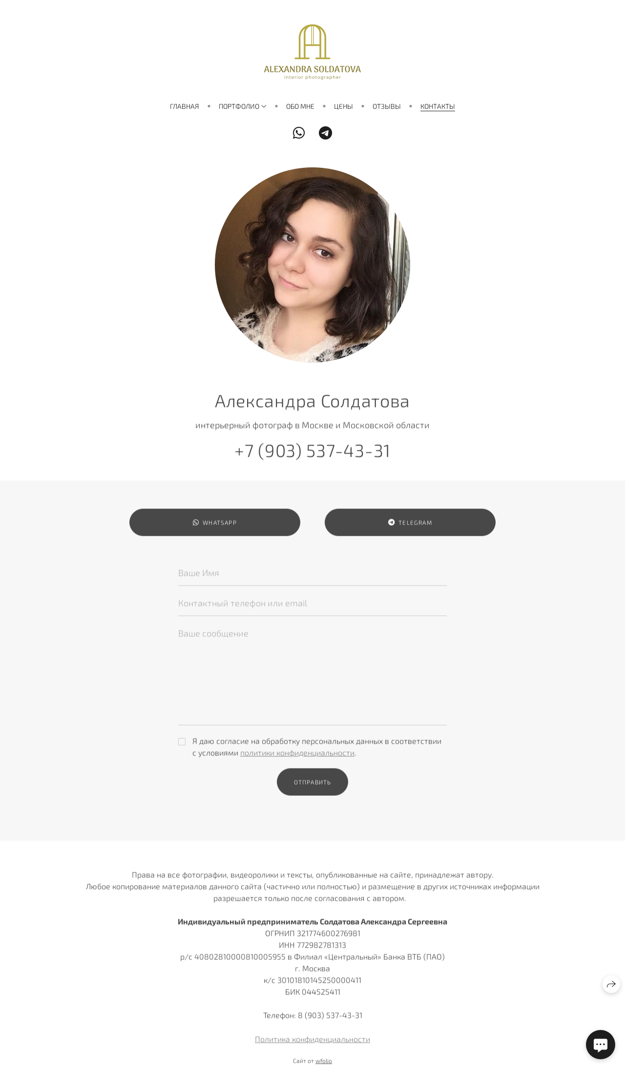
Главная (184, 106)
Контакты (437, 106)
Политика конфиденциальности (312, 1043)
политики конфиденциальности (297, 756)
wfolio (323, 1064)
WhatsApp (215, 526)
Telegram (410, 526)
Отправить (313, 786)
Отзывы (387, 106)
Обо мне (300, 106)
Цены (343, 106)
